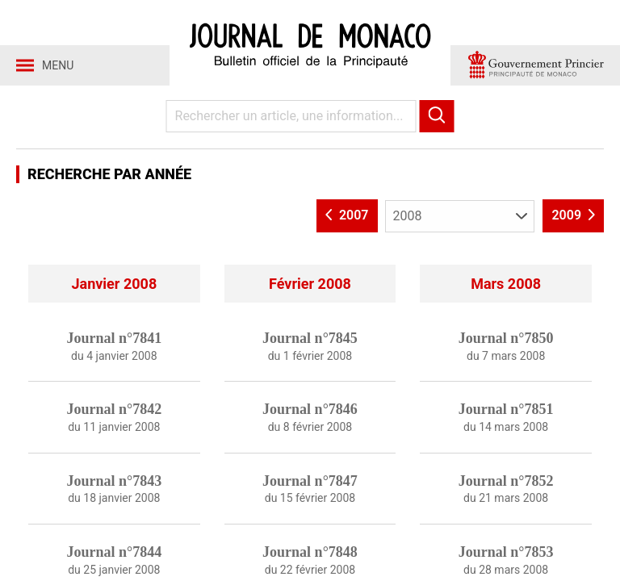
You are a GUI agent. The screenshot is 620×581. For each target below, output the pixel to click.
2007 (347, 215)
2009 (573, 215)
